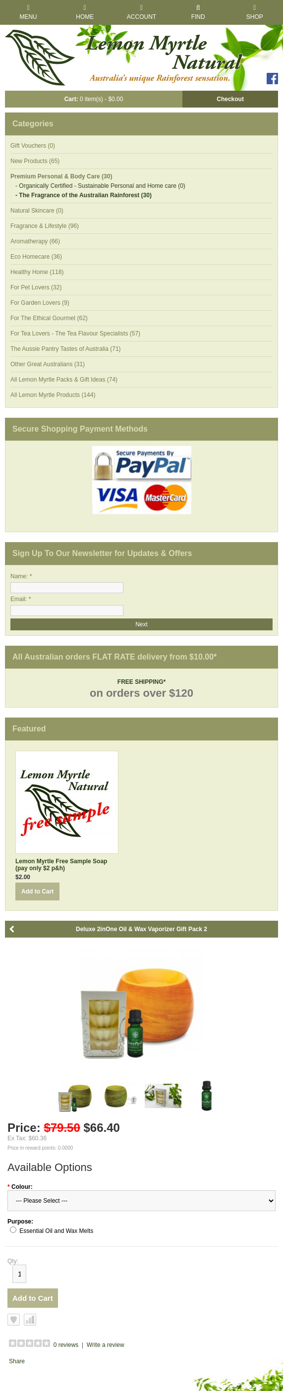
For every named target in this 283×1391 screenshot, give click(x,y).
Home (85, 12)
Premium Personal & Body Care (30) (61, 176)
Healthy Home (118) (36, 272)
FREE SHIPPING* (141, 681)
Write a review (105, 1344)
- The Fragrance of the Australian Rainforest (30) (83, 195)
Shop (254, 12)
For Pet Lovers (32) (35, 287)
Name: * (21, 576)
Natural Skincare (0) (36, 210)
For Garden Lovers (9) (39, 302)
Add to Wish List (13, 1320)
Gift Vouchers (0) (32, 145)
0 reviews (66, 1344)
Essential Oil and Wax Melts (56, 1230)
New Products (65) (34, 161)
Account (141, 12)
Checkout (230, 99)
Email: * (20, 599)
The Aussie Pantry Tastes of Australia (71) (65, 348)
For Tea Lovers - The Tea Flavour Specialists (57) (75, 333)
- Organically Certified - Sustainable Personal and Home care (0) (100, 185)
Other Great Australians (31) (47, 364)
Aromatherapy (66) (35, 241)
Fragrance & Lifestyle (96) (44, 226)
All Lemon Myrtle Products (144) (52, 394)
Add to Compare (30, 1320)
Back (12, 929)
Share (17, 1361)
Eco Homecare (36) (36, 256)
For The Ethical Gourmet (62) (49, 318)
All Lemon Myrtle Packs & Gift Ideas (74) (63, 379)
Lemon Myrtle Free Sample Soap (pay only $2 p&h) (61, 865)
